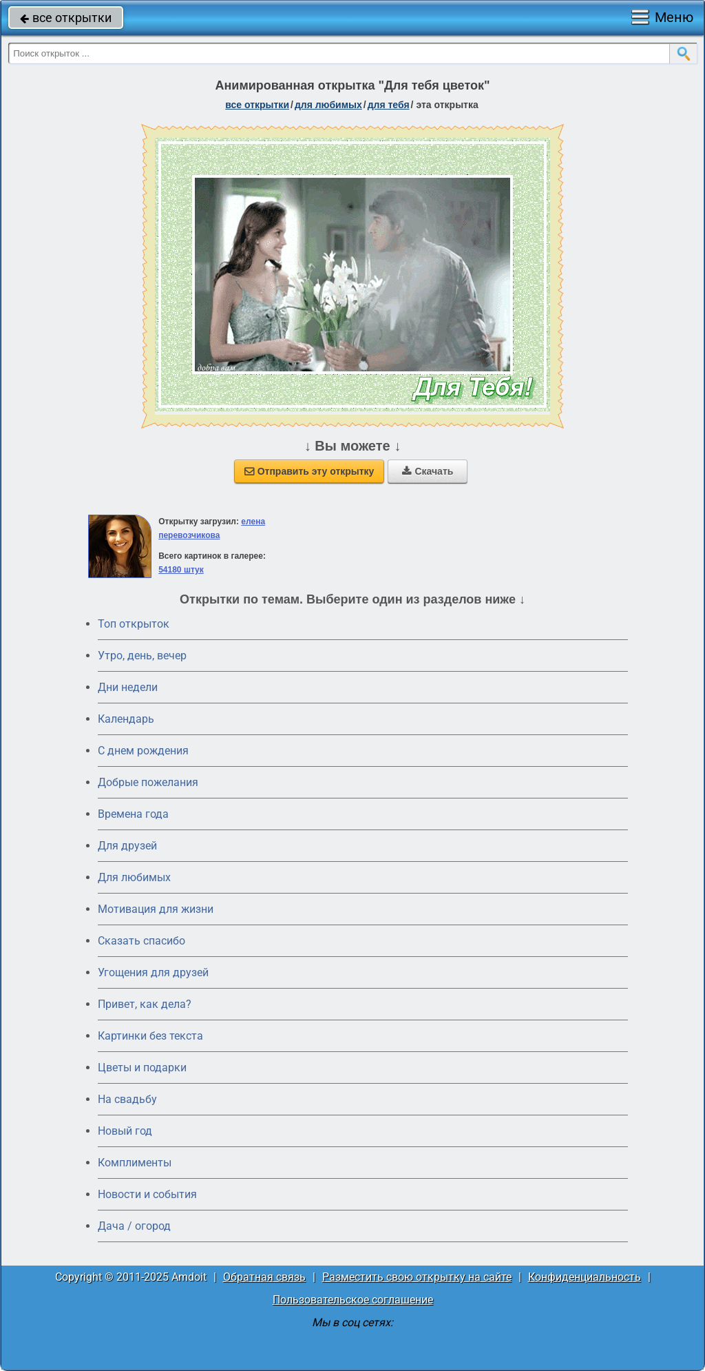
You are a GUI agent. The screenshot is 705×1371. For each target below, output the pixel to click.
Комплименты (134, 1162)
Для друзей (127, 845)
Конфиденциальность (584, 1277)
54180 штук (181, 570)
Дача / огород (134, 1226)
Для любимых (134, 877)
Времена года (133, 814)
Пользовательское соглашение (353, 1299)
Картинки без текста (150, 1035)
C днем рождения (143, 750)
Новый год (125, 1130)
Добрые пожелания (148, 782)
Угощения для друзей (153, 972)
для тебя (389, 104)
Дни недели (128, 687)
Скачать (427, 471)
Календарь (126, 718)
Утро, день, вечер (142, 655)
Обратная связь (264, 1277)
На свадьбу (127, 1099)
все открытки (66, 17)
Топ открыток (133, 623)
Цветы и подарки (142, 1067)
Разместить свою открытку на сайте (417, 1277)
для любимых (328, 104)
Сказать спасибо (141, 940)
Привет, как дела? (144, 1004)
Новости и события (147, 1194)
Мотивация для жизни (155, 909)
